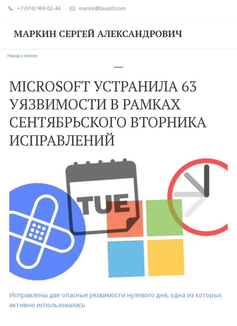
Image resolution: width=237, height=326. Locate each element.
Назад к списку (22, 55)
